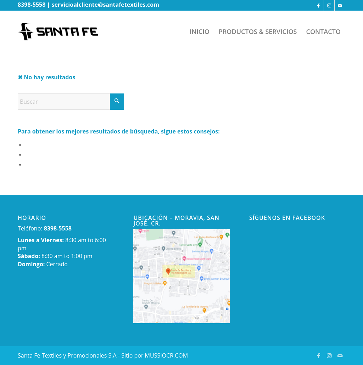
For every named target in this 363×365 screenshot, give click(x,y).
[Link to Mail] (340, 5)
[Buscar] (71, 101)
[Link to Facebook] (318, 5)
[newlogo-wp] (63, 31)
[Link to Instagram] (329, 5)
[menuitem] (199, 31)
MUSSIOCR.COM (166, 355)
